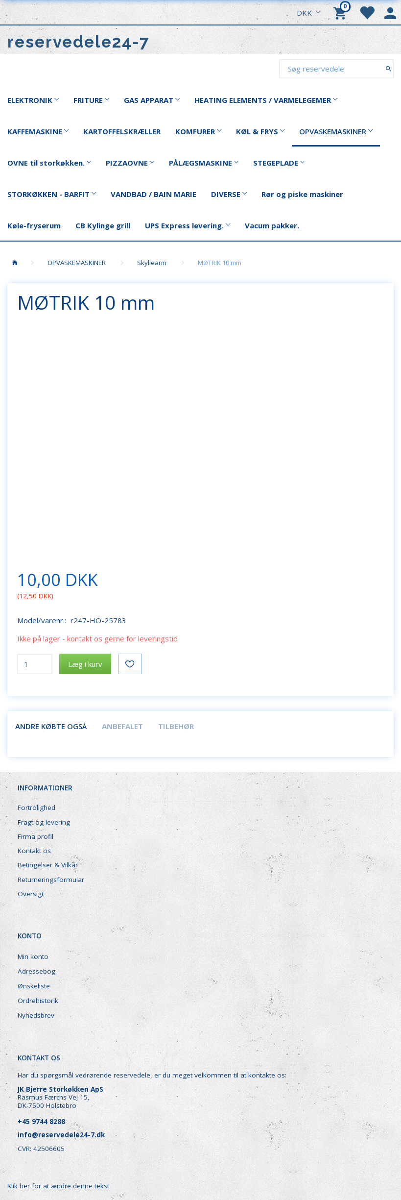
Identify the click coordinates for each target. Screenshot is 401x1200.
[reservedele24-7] (78, 41)
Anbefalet (122, 726)
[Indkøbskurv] (341, 12)
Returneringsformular (51, 879)
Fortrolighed (36, 807)
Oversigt (31, 893)
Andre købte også (51, 726)
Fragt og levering (44, 822)
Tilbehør (176, 726)
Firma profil (35, 836)
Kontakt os (34, 850)
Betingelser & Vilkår (48, 864)
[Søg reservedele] (388, 68)
